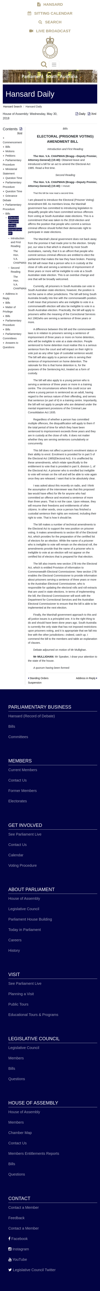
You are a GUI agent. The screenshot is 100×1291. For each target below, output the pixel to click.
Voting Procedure (22, 865)
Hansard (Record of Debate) (31, 716)
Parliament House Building (30, 919)
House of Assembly (24, 898)
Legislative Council (23, 909)
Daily (81, 113)
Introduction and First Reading (17, 242)
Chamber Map (20, 1133)
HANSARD (50, 4)
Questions (16, 1079)
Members (16, 1058)
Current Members (22, 770)
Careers (14, 940)
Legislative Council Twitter (32, 1270)
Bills (11, 726)
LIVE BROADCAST (50, 31)
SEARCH (50, 22)
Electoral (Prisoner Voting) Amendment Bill (15, 225)
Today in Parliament (24, 930)
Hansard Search (12, 106)
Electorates (17, 801)
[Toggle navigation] (54, 64)
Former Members (22, 791)
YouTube (17, 1259)
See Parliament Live (24, 834)
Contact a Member (23, 1207)
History (14, 950)
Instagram (18, 1249)
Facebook (18, 1239)
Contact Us (17, 780)
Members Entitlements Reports (33, 1153)
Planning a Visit (21, 994)
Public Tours (18, 1004)
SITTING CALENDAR (50, 13)
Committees (18, 737)
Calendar (15, 855)
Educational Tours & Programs (33, 1015)
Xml (92, 113)
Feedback (16, 1218)
